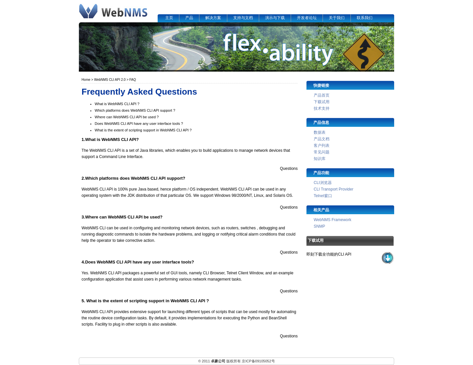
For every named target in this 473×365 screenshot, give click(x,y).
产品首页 (321, 95)
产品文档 (321, 139)
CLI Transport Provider (333, 189)
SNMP (319, 226)
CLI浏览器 (323, 182)
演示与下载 (275, 17)
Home (85, 79)
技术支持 (321, 108)
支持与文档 (243, 17)
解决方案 (213, 17)
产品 (189, 17)
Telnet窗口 (323, 196)
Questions (289, 168)
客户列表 (321, 145)
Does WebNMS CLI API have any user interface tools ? (139, 123)
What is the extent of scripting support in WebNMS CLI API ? (143, 130)
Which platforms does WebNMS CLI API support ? (135, 110)
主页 (169, 17)
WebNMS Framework (332, 219)
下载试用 (321, 102)
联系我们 (364, 17)
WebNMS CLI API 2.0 (109, 79)
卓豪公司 (218, 361)
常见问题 (321, 152)
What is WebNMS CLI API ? (117, 104)
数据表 (320, 132)
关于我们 (337, 17)
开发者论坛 (307, 17)
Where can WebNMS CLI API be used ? (127, 117)
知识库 (320, 158)
